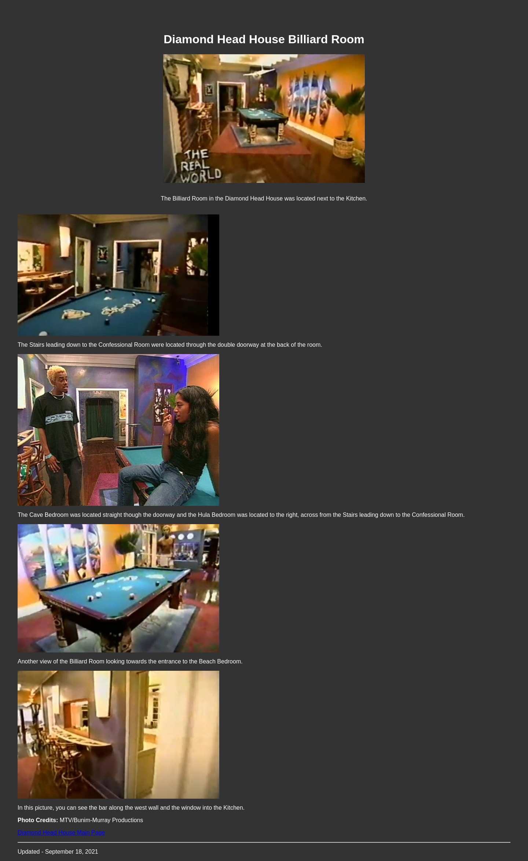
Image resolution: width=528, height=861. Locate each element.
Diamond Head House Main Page (61, 832)
